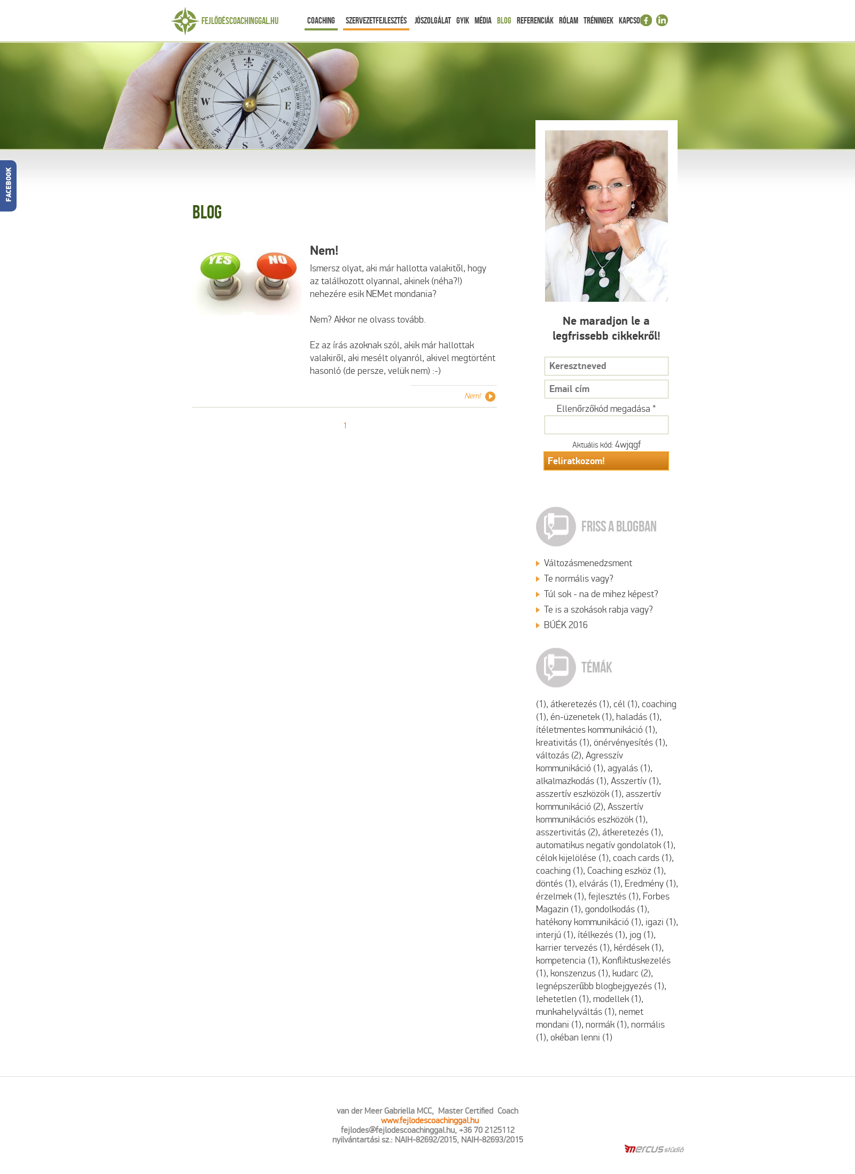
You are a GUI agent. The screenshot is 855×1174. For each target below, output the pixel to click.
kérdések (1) (638, 947)
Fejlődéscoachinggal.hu (239, 20)
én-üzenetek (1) (581, 717)
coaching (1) (559, 870)
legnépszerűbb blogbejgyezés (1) (600, 986)
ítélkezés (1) (601, 935)
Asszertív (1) (635, 781)
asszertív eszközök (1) (578, 794)
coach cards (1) (642, 858)
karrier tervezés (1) (573, 947)
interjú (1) (554, 935)
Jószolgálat (433, 20)
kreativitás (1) (562, 742)
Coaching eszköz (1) (625, 870)
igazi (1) (661, 922)
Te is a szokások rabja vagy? (598, 609)
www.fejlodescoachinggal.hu (430, 1120)
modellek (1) (617, 999)
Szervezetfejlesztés (376, 20)
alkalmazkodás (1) (571, 781)
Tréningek (598, 20)
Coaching (321, 20)
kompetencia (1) (567, 960)
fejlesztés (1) (613, 896)
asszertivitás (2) (567, 832)
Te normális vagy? (578, 578)
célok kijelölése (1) (572, 858)
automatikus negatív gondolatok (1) (604, 845)
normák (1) (606, 1024)
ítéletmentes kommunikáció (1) (595, 729)
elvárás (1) (599, 883)
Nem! (324, 250)
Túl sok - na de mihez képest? (601, 594)
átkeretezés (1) (579, 704)
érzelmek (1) (560, 896)
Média (483, 20)
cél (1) (625, 704)
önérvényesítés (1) (629, 742)
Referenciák (535, 20)
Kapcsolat (634, 20)
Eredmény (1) (650, 883)
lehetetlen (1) (562, 999)
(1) (541, 704)
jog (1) (641, 935)
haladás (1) (637, 717)
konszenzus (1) (579, 973)
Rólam (568, 20)
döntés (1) (555, 883)
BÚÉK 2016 (566, 625)
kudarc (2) (631, 973)
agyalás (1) (629, 768)
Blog (504, 20)
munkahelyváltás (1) (575, 1012)
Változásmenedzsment (588, 563)
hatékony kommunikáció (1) (588, 922)
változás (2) (558, 755)
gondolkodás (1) (616, 909)
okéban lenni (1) (581, 1037)
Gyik (462, 20)
